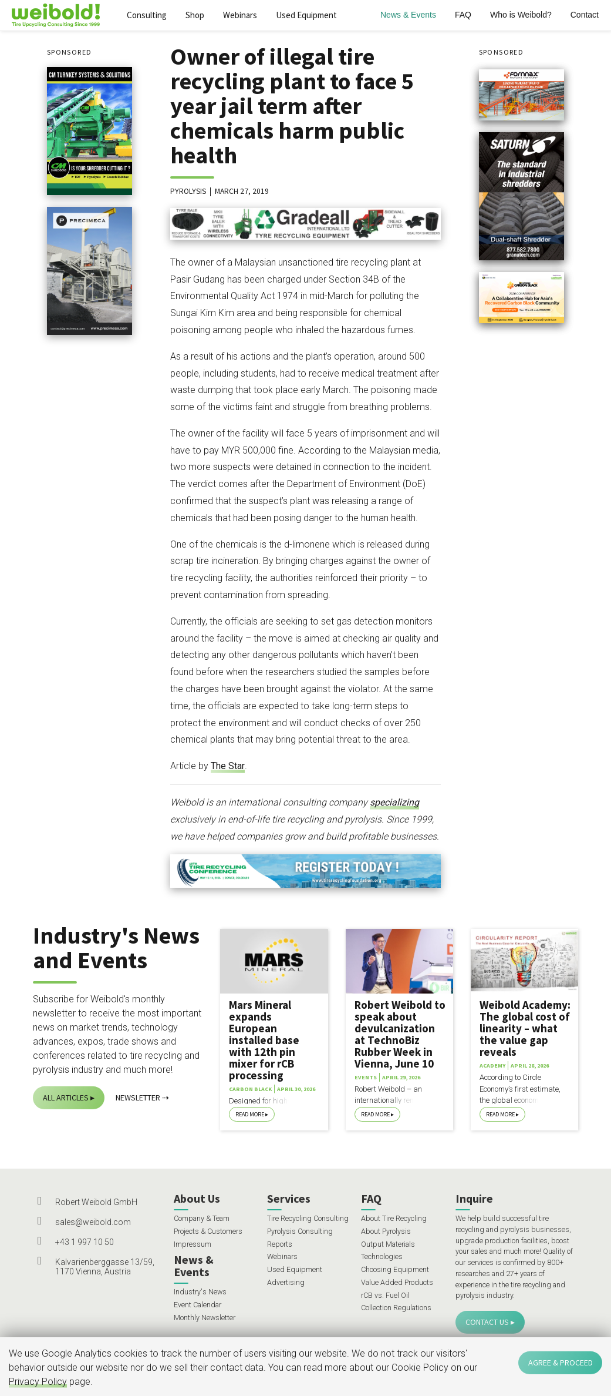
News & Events (408, 14)
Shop (194, 15)
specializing (394, 802)
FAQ (463, 14)
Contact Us (487, 1322)
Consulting (147, 15)
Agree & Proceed (560, 1362)
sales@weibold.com (93, 1222)
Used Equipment (306, 15)
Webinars (240, 15)
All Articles (66, 1097)
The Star (228, 765)
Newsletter (138, 1097)
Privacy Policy (38, 1381)
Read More (249, 1114)
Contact (585, 14)
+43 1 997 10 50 (84, 1242)
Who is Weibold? (521, 14)
